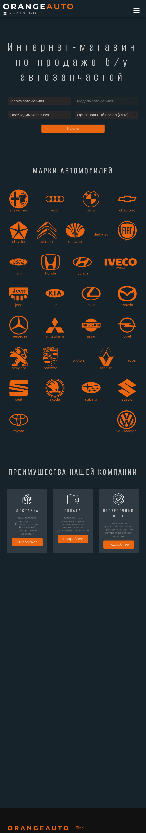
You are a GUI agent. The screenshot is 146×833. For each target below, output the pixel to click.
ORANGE (39, 6)
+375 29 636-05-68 (20, 13)
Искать (73, 128)
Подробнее (27, 542)
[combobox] (39, 101)
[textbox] (39, 101)
